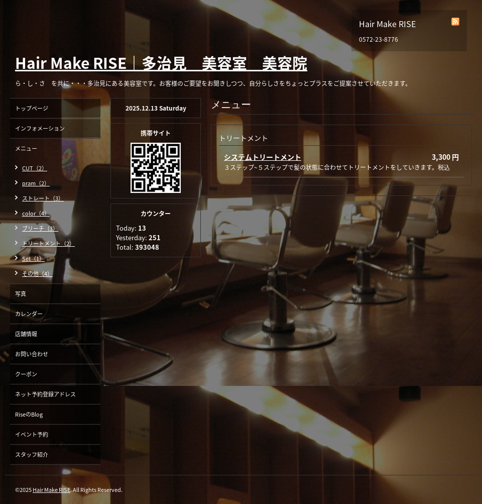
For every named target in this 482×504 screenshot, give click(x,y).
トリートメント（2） (48, 243)
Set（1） (33, 258)
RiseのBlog (29, 414)
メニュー (26, 148)
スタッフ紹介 (31, 454)
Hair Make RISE (51, 489)
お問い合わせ (31, 354)
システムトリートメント (262, 157)
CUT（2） (34, 168)
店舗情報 (26, 334)
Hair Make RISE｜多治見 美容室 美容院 (161, 62)
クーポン (26, 374)
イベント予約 (31, 434)
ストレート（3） (43, 198)
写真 (20, 293)
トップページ (31, 108)
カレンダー (29, 314)
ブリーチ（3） (40, 228)
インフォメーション (40, 128)
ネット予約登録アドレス (45, 394)
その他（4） (37, 273)
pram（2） (36, 183)
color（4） (36, 213)
